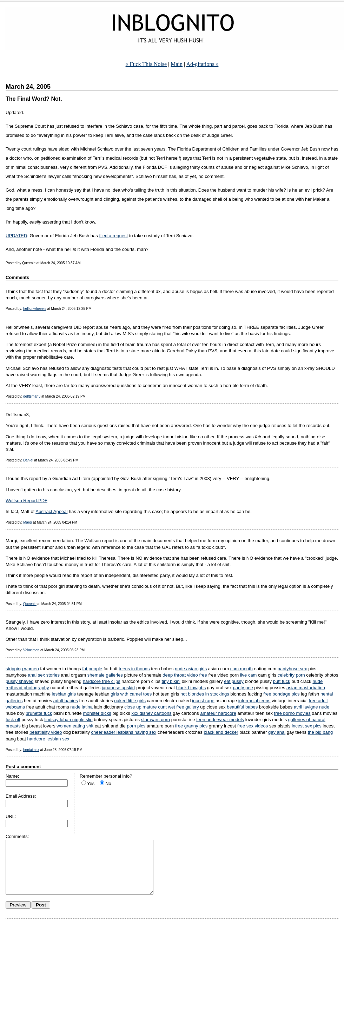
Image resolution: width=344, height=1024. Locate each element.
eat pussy (234, 681)
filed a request (113, 235)
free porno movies (292, 713)
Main (177, 64)
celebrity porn (291, 675)
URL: (11, 816)
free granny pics (191, 726)
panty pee (243, 687)
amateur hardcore (218, 713)
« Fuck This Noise (146, 64)
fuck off (13, 719)
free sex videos (252, 726)
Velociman (31, 650)
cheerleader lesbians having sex (124, 732)
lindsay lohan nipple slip (68, 719)
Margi (27, 522)
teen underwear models (220, 719)
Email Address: (21, 796)
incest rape (203, 700)
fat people (92, 668)
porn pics (136, 726)
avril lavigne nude (311, 707)
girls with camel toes (131, 694)
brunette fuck (39, 713)
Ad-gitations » (202, 64)
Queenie (30, 604)
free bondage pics (281, 694)
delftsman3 (31, 396)
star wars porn (155, 719)
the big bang (320, 732)
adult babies (65, 700)
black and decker (221, 732)
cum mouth (241, 668)
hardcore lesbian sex (48, 739)
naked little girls (130, 700)
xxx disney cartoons (151, 713)
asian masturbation (305, 687)
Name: (12, 776)
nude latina (81, 707)
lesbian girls (64, 694)
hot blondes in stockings (204, 694)
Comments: (17, 836)
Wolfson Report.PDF (26, 500)
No (108, 783)
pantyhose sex (292, 668)
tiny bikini (170, 681)
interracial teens (254, 700)
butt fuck (281, 681)
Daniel (28, 460)
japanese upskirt (118, 687)
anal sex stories (44, 675)
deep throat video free (185, 675)
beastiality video (45, 732)
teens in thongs (134, 668)
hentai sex (31, 750)
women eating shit (75, 726)
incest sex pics (307, 726)
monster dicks (97, 713)
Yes (90, 783)
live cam (248, 675)
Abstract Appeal (51, 511)
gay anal (276, 732)
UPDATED (16, 235)
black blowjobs (191, 687)
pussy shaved (20, 681)
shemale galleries (105, 675)
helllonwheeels (34, 309)
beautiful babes (242, 707)
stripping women (22, 668)
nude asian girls (191, 668)
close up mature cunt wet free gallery (161, 707)
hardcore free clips (101, 681)
